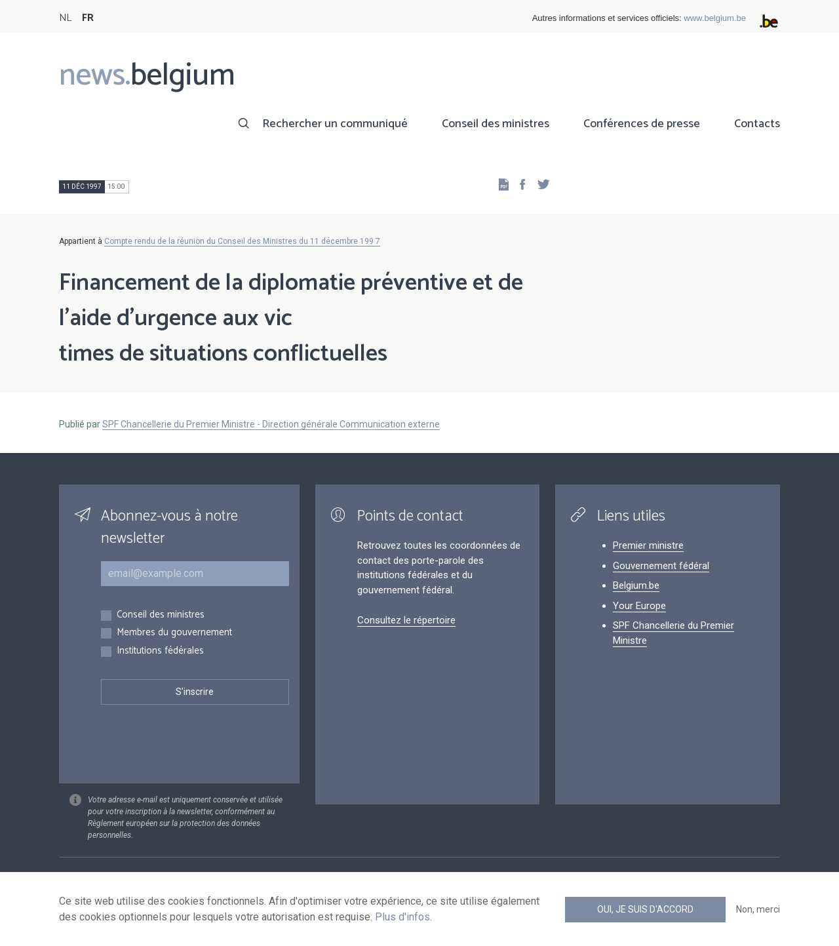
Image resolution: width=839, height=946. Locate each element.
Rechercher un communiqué (335, 124)
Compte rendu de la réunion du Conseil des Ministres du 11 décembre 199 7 (242, 241)
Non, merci (758, 909)
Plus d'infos (402, 917)
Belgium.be (636, 585)
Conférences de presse (641, 124)
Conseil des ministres (495, 124)
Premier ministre (648, 545)
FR (88, 18)
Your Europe (639, 606)
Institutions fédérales (160, 651)
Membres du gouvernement (174, 633)
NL (65, 18)
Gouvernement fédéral (661, 566)
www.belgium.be (715, 18)
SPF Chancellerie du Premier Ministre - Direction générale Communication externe (271, 424)
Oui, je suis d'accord (645, 909)
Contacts (757, 124)
